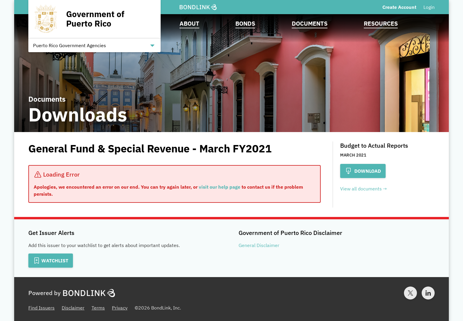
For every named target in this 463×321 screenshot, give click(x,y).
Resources (381, 23)
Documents (309, 23)
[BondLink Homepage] (198, 7)
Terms (98, 308)
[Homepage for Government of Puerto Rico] (94, 19)
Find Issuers (41, 308)
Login (429, 7)
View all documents (361, 189)
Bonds (245, 23)
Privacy (120, 308)
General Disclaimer (259, 245)
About (189, 23)
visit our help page (219, 187)
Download (363, 171)
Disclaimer (73, 308)
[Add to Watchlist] (50, 260)
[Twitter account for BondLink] (410, 293)
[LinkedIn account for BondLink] (428, 293)
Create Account (399, 7)
